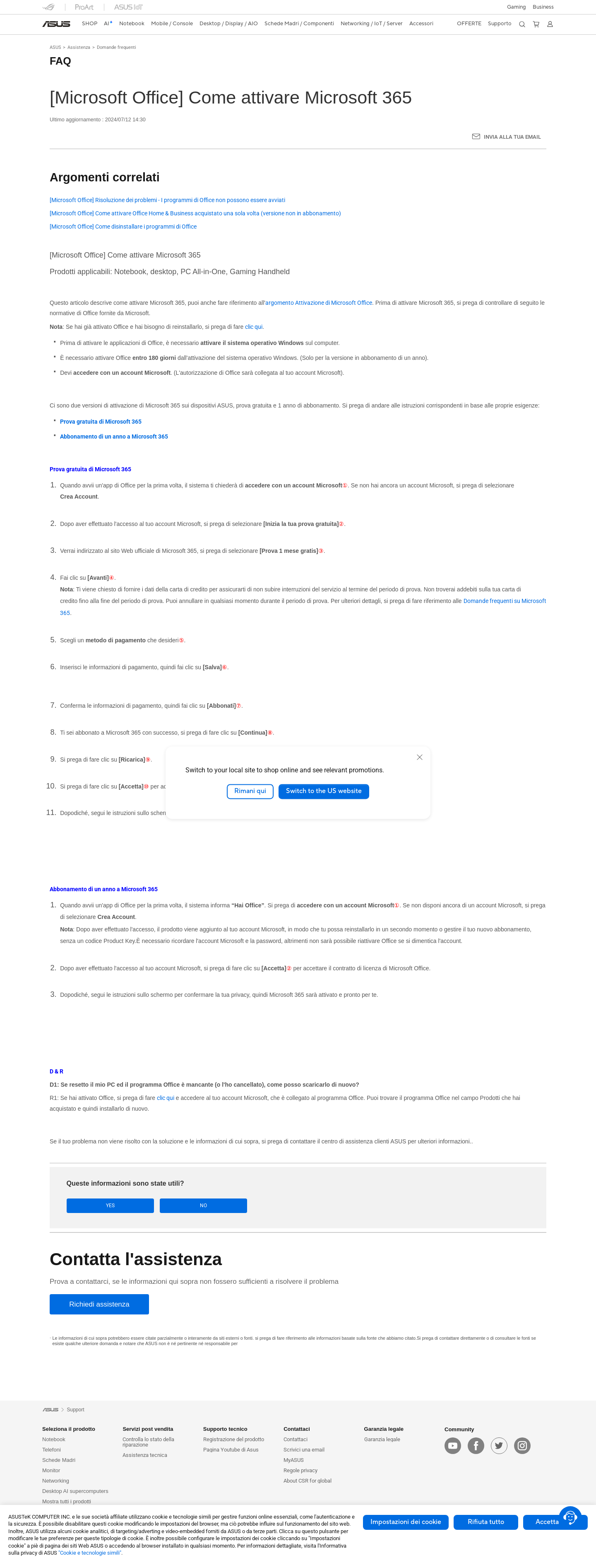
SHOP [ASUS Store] (89, 23)
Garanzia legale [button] (384, 1429)
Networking (55, 1480)
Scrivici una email (304, 1449)
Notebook (53, 1439)
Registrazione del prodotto (233, 1439)
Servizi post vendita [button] (148, 1429)
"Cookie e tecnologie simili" (89, 1553)
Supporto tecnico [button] (225, 1429)
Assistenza (78, 47)
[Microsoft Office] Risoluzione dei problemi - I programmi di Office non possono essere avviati (167, 200)
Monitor (51, 1470)
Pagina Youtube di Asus (231, 1449)
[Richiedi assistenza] (99, 1305)
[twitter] (499, 1446)
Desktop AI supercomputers (75, 1491)
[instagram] (522, 1446)
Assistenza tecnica (145, 1455)
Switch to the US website (324, 791)
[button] (516, 7)
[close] (419, 757)
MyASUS (294, 1460)
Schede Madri (58, 1460)
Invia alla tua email (512, 137)
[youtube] (453, 1446)
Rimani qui (250, 791)
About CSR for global (308, 1480)
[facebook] (476, 1446)
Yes (92, 1206)
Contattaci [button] (297, 1429)
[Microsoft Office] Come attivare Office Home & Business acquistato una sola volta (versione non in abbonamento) (195, 213)
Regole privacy (300, 1470)
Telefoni (51, 1449)
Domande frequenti (116, 47)
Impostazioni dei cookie (405, 1522)
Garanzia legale (382, 1439)
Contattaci (296, 1439)
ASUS (55, 47)
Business (543, 7)
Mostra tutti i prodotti (66, 1501)
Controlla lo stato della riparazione (148, 1442)
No (149, 1206)
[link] (56, 24)
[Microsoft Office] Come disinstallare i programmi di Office (123, 226)
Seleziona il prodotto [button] (68, 1429)
